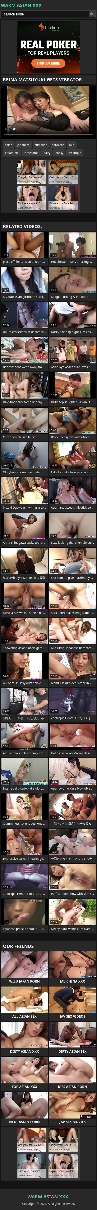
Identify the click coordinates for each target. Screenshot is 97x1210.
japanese (23, 145)
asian (8, 145)
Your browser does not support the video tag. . (48, 112)
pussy (59, 153)
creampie (74, 153)
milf (71, 145)
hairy (46, 153)
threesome (31, 153)
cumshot (41, 145)
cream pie (12, 153)
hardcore (58, 145)
